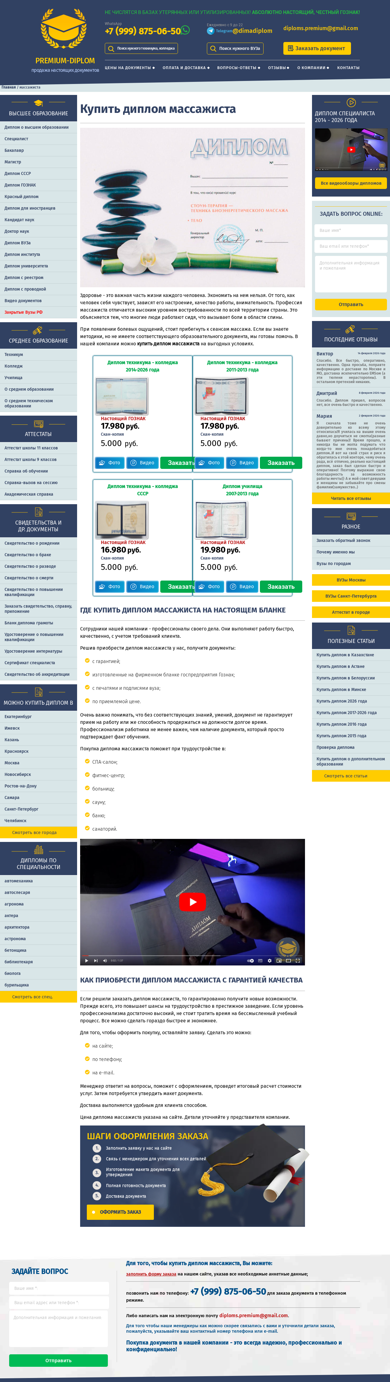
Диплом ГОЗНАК (20, 185)
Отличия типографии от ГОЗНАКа (350, 1319)
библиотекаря (19, 962)
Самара (12, 797)
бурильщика (17, 985)
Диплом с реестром (24, 277)
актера (11, 915)
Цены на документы (128, 67)
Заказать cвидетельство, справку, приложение (38, 609)
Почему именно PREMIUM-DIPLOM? (277, 1339)
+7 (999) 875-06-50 (143, 31)
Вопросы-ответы (237, 67)
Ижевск (12, 728)
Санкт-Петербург (21, 809)
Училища (14, 377)
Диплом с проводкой (25, 289)
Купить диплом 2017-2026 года (347, 718)
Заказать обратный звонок (343, 546)
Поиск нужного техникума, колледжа (154, 48)
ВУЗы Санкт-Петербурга (351, 601)
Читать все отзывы (351, 504)
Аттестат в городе (351, 617)
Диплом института (22, 254)
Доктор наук (17, 231)
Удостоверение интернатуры (33, 651)
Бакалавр (14, 150)
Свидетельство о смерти (29, 578)
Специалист (16, 138)
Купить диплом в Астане (341, 672)
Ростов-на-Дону (21, 786)
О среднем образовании (29, 389)
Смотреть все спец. (32, 997)
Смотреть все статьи (345, 781)
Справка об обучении (26, 471)
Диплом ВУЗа (18, 243)
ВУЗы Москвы (351, 585)
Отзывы (277, 67)
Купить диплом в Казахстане (345, 660)
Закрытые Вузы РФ (24, 312)
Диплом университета (26, 266)
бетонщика (16, 950)
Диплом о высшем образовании (37, 127)
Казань (12, 739)
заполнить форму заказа (151, 1194)
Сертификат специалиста (30, 662)
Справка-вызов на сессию (31, 482)
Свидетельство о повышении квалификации (34, 592)
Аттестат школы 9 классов (31, 459)
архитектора (17, 927)
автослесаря (17, 892)
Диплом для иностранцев (30, 208)
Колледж (14, 366)
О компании (311, 67)
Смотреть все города (34, 832)
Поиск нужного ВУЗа (239, 48)
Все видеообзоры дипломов (351, 183)
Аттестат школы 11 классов (31, 448)
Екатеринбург (18, 716)
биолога (13, 973)
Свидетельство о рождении (32, 543)
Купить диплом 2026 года (342, 706)
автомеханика (19, 881)
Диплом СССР (18, 173)
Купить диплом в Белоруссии (346, 683)
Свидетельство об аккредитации (37, 674)
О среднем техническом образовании (29, 403)
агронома (14, 904)
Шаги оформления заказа (280, 1319)
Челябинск (15, 820)
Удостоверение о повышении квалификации (34, 637)
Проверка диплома (336, 753)
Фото (102, 423)
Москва (12, 763)
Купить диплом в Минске (341, 695)
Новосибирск (18, 774)
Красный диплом (21, 196)
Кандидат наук (19, 219)
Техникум (14, 354)
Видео (135, 423)
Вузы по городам (334, 569)
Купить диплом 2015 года (342, 741)
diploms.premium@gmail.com (320, 28)
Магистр (13, 162)
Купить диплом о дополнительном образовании (351, 767)
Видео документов (23, 300)
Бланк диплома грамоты (29, 623)
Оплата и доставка (184, 67)
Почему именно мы (336, 557)
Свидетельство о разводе (30, 566)
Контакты (348, 67)
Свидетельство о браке (28, 554)
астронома (15, 938)
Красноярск (16, 751)
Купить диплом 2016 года (342, 729)
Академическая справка (29, 494)
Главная (9, 87)
